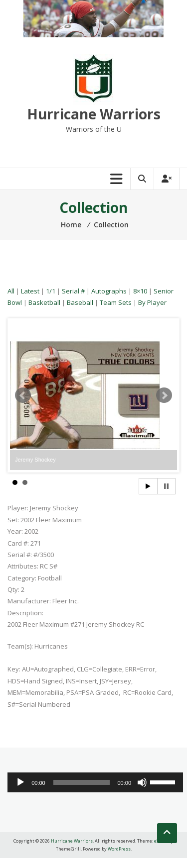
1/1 (50, 290)
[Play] (20, 782)
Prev (23, 395)
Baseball (80, 302)
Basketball (44, 302)
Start (148, 486)
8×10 (140, 290)
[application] (95, 782)
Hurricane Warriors (94, 113)
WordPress (119, 849)
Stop (166, 486)
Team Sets (116, 302)
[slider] (81, 782)
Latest (30, 290)
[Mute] (142, 782)
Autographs (109, 290)
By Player (152, 302)
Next (164, 395)
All (10, 290)
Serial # (73, 290)
